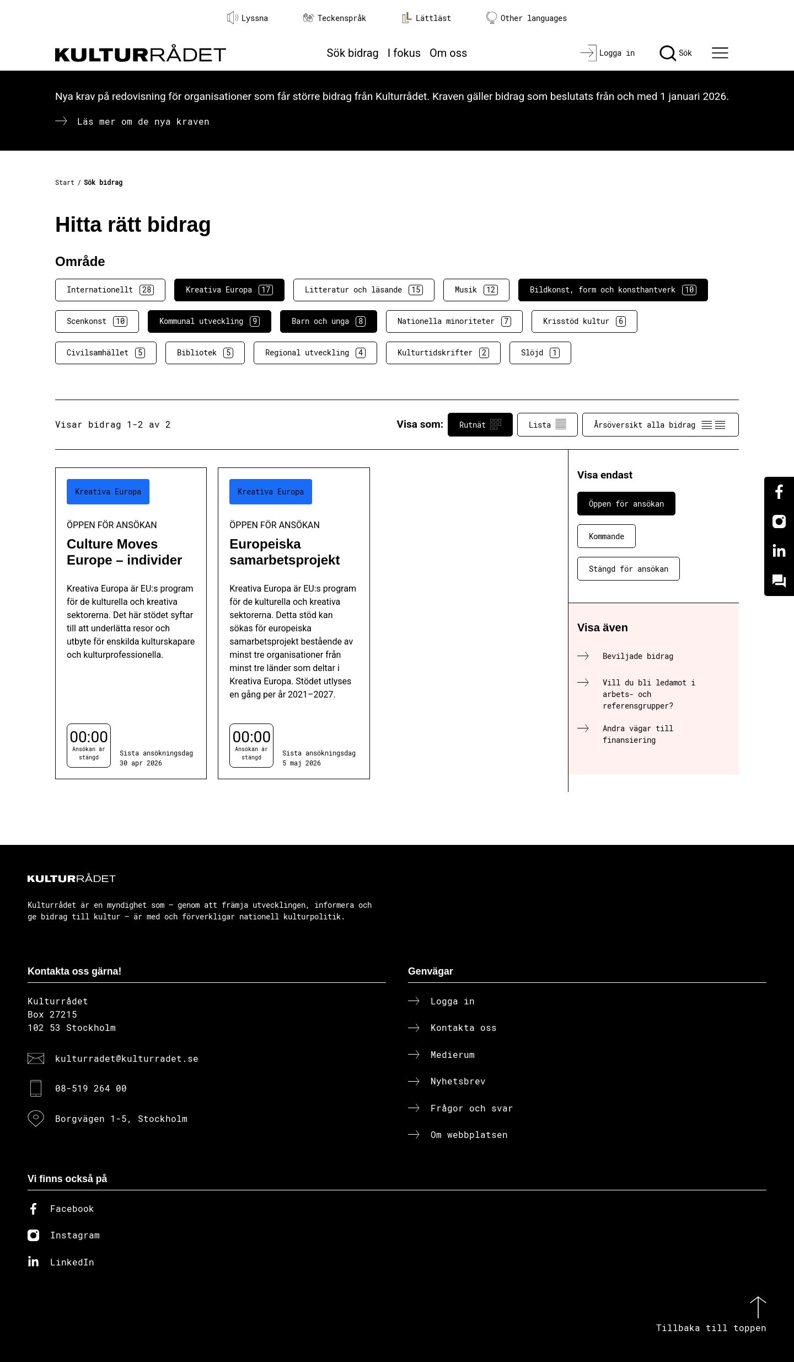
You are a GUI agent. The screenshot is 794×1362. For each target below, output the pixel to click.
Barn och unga (329, 321)
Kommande (606, 536)
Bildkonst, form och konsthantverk (613, 289)
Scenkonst (97, 321)
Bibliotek (205, 352)
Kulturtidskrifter (443, 352)
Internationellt (110, 289)
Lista (547, 424)
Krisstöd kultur (584, 321)
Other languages (526, 18)
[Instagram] (779, 521)
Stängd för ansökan (628, 568)
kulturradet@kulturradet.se (126, 1058)
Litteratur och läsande (364, 289)
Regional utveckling (315, 352)
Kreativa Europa (229, 289)
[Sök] (675, 53)
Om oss (448, 53)
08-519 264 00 (91, 1088)
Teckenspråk (334, 18)
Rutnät (480, 424)
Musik (476, 289)
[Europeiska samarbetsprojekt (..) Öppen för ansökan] (293, 623)
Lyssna (247, 17)
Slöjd (540, 352)
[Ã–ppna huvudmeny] (721, 53)
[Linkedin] (779, 551)
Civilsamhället (106, 352)
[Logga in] (607, 53)
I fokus (404, 53)
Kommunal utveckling (209, 321)
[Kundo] (779, 581)
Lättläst (426, 17)
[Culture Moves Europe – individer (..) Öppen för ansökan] (131, 623)
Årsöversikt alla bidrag (660, 424)
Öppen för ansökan (626, 503)
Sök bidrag (353, 53)
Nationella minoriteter (454, 321)
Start (64, 182)
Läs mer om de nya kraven (143, 121)
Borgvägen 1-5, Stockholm (121, 1118)
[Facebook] (779, 492)
